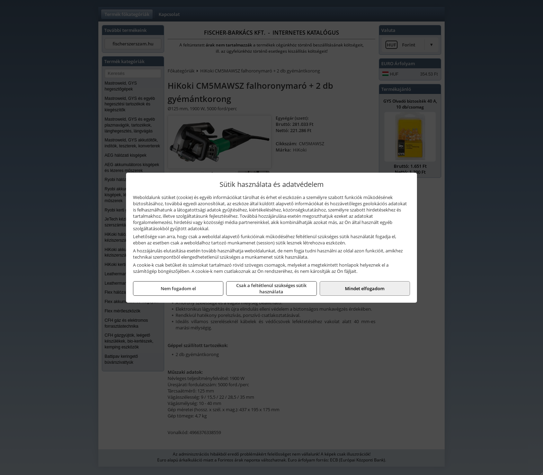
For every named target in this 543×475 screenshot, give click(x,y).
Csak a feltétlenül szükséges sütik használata (271, 288)
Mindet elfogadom (364, 288)
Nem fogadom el (178, 288)
